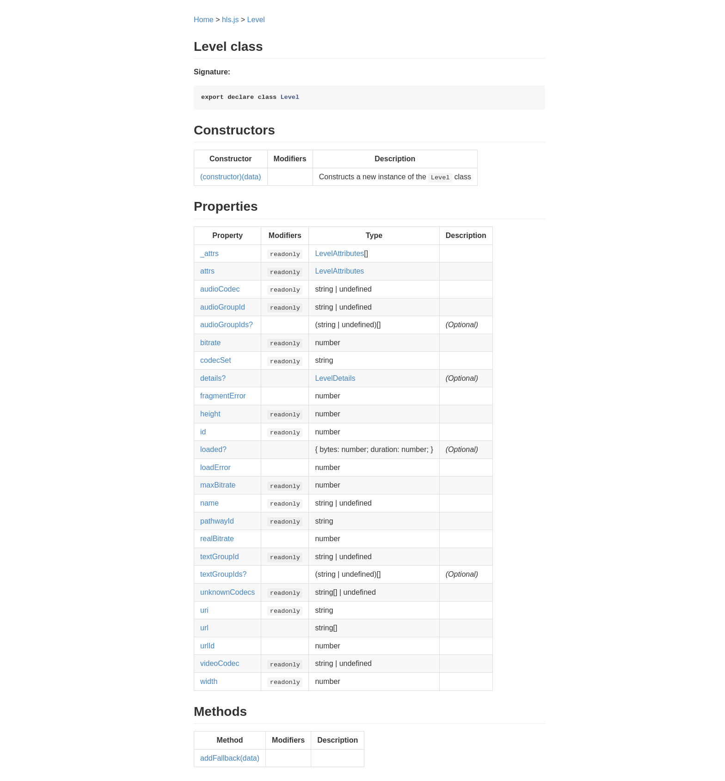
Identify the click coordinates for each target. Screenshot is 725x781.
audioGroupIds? (226, 325)
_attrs (209, 253)
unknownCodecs (227, 592)
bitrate (210, 343)
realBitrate (217, 539)
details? (213, 378)
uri (204, 610)
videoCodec (220, 663)
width (208, 681)
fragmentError (223, 396)
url (204, 628)
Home (204, 20)
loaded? (213, 449)
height (210, 414)
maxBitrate (217, 485)
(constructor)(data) (230, 177)
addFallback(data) (229, 758)
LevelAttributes (339, 253)
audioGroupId (222, 307)
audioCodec (220, 289)
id (203, 432)
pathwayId (217, 521)
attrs (207, 271)
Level (256, 20)
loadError (215, 467)
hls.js (230, 20)
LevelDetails (335, 378)
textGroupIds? (223, 574)
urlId (207, 646)
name (209, 503)
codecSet (215, 360)
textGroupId (219, 557)
